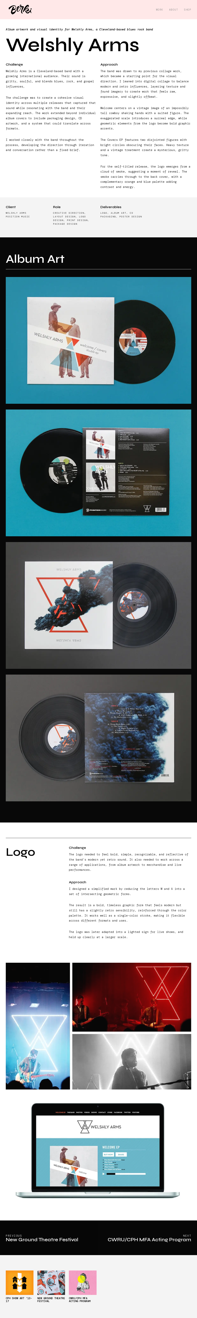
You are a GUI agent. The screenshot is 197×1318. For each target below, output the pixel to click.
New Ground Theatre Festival (51, 1299)
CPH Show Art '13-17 (19, 1299)
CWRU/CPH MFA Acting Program (79, 1299)
